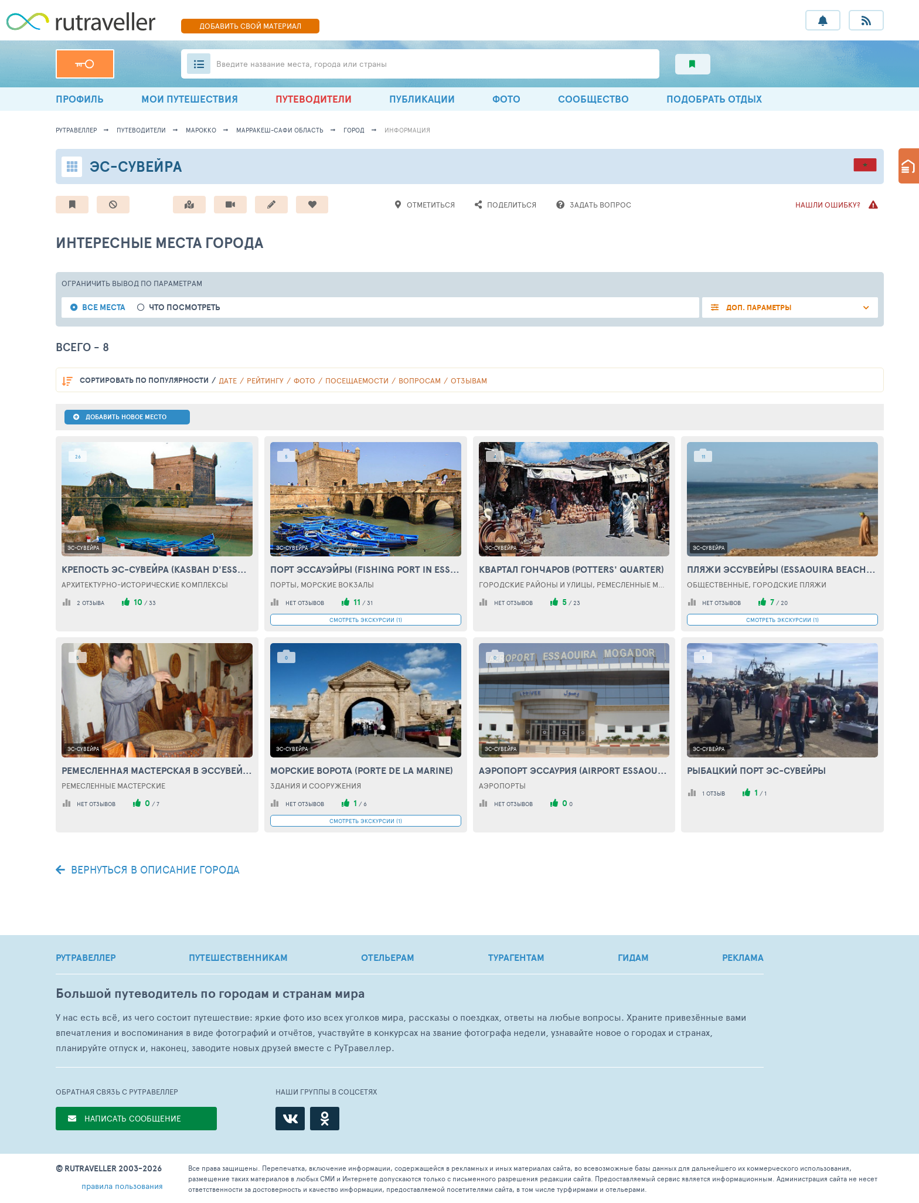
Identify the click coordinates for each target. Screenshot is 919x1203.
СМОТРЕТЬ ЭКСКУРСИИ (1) (365, 620)
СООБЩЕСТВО (593, 98)
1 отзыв (713, 793)
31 (370, 603)
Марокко (201, 129)
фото (304, 380)
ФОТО (506, 98)
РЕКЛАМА (743, 957)
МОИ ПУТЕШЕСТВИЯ (189, 98)
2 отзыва (90, 603)
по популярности (144, 380)
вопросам (420, 380)
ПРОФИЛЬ (80, 98)
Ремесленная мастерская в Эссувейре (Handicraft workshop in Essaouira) (157, 770)
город (354, 129)
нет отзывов (304, 603)
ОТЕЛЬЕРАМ (387, 957)
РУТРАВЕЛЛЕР (85, 957)
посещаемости (357, 380)
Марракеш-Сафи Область (280, 129)
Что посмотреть (184, 307)
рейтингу (265, 380)
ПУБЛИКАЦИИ (422, 98)
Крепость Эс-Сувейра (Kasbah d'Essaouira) (157, 569)
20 (784, 603)
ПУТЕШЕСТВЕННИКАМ (238, 957)
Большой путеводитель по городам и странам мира (210, 993)
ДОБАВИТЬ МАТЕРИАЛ (250, 26)
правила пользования (122, 1185)
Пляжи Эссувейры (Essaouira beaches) (782, 569)
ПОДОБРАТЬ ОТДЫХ (714, 98)
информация (407, 129)
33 (152, 603)
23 (576, 603)
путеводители (141, 129)
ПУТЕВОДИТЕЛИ (313, 98)
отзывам (469, 380)
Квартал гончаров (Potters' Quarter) (571, 569)
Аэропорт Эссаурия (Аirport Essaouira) (574, 770)
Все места (103, 307)
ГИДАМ (633, 957)
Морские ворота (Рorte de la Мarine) (361, 770)
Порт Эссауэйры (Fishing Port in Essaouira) (365, 569)
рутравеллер (76, 129)
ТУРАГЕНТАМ (516, 957)
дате (228, 380)
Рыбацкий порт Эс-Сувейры (756, 770)
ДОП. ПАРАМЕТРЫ (758, 307)
